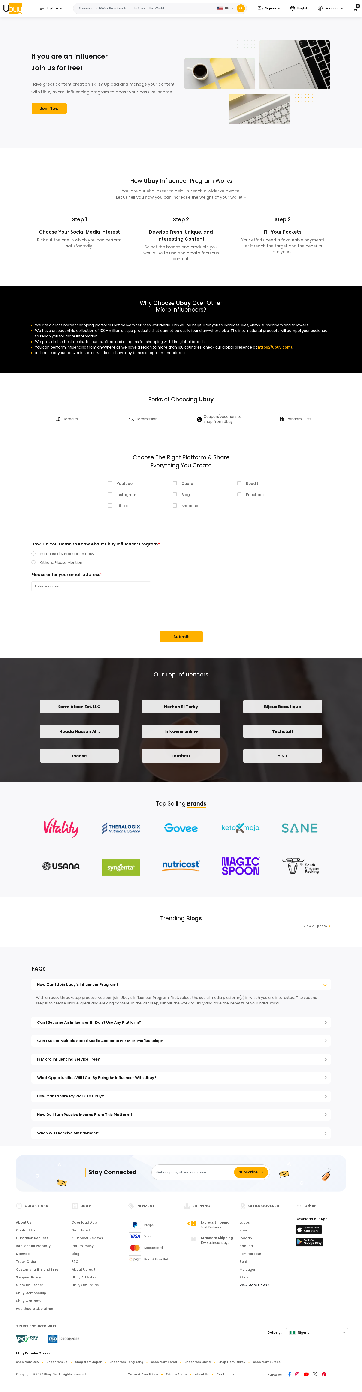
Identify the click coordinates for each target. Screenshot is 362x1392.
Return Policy (83, 1247)
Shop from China (198, 1364)
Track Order (26, 1263)
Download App (84, 1224)
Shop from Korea (164, 1364)
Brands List (81, 1232)
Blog (185, 494)
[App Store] (309, 1233)
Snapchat (190, 505)
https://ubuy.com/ (275, 347)
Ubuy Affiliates (84, 1279)
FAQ (75, 1263)
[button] (269, 8)
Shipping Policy (28, 1279)
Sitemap (23, 1255)
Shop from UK (57, 1364)
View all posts (317, 927)
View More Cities (255, 1287)
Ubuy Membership (31, 1295)
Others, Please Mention (61, 562)
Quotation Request (32, 1240)
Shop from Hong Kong (126, 1364)
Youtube (125, 483)
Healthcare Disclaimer (34, 1310)
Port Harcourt (251, 1255)
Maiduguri (248, 1271)
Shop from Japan (88, 1364)
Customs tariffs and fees (37, 1271)
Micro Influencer (29, 1287)
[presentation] (66, 612)
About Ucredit (83, 1271)
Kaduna (246, 1247)
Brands (197, 805)
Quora (187, 483)
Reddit (252, 483)
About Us (23, 1224)
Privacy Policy (176, 1376)
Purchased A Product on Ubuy (67, 553)
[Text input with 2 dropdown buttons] (145, 8)
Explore (52, 8)
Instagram (126, 494)
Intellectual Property (33, 1247)
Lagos (245, 1224)
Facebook (255, 494)
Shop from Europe (267, 1364)
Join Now (49, 109)
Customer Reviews (87, 1240)
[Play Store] (309, 1245)
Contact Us (25, 1232)
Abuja (244, 1279)
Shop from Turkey (231, 1364)
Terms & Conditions (143, 1376)
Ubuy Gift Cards (85, 1287)
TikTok (123, 505)
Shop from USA (27, 1364)
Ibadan (246, 1240)
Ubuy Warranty (28, 1302)
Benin (244, 1263)
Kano (244, 1232)
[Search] (241, 8)
